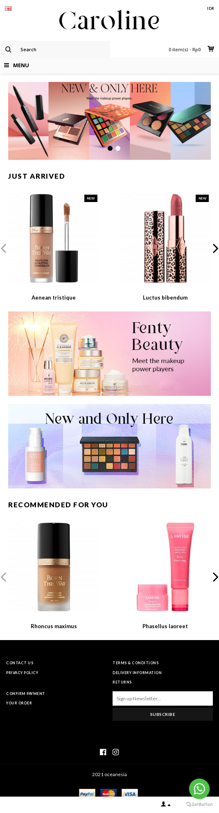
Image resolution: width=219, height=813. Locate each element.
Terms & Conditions (135, 663)
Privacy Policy (22, 672)
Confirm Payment (25, 693)
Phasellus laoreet (165, 626)
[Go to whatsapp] (199, 789)
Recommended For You (58, 504)
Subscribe (163, 714)
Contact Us (19, 663)
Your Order (19, 703)
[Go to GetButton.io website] (199, 804)
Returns (122, 682)
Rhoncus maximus (54, 626)
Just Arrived (36, 176)
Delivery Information (137, 672)
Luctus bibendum (165, 297)
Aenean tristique (54, 297)
